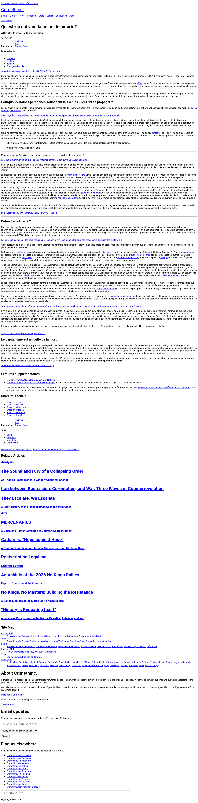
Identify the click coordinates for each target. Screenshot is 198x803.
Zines (9, 641)
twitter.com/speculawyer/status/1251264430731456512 (29, 213)
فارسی (176, 662)
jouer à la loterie (89, 192)
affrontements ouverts (108, 252)
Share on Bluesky (15, 404)
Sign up (5, 736)
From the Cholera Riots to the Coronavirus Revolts (31, 382)
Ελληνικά (88, 662)
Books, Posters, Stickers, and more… (24, 657)
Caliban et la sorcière (75, 174)
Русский (72, 662)
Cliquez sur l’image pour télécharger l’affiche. (23, 333)
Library (13, 15)
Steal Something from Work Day (95, 641)
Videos (41, 641)
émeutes (189, 252)
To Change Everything (69, 641)
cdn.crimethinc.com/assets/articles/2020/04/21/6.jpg (27, 365)
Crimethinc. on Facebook (19, 758)
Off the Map (152, 646)
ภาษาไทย (76, 665)
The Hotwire (50, 651)
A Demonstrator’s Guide (90, 636)
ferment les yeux (172, 275)
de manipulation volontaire (120, 296)
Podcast (5, 649)
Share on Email (14, 402)
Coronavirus (12, 442)
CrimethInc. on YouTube (18, 781)
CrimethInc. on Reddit (17, 784)
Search (50, 15)
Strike (9, 435)
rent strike (11, 440)
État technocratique (106, 288)
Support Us (6, 20)
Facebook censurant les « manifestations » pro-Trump (164, 387)
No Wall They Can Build (135, 646)
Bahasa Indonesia (132, 662)
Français (43, 662)
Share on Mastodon (16, 407)
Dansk (62, 665)
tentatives (157, 133)
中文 (121, 662)
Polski (80, 662)
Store (41, 15)
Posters (25, 641)
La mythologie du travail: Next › (64, 449)
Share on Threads (15, 410)
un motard (27, 257)
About (72, 15)
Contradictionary (43, 646)
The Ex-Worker (14, 651)
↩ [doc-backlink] (104, 390)
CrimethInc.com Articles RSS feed (23, 787)
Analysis (19, 41)
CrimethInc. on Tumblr (17, 768)
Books (4, 15)
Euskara (153, 662)
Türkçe (169, 662)
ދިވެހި (118, 665)
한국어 (25, 665)
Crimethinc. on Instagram (19, 760)
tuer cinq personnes (140, 255)
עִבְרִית (68, 665)
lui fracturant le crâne (128, 257)
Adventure (16, 636)
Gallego (124, 665)
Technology (72, 636)
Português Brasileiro (16, 66)
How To (56, 636)
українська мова (90, 665)
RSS (11, 633)
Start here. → (7, 704)
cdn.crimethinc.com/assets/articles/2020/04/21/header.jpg (30, 71)
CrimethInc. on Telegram (19, 774)
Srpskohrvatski (14, 665)
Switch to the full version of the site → (19, 3)
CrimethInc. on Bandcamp (19, 771)
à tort (75, 180)
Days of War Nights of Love (110, 646)
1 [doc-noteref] (42, 288)
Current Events (22, 46)
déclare (30, 275)
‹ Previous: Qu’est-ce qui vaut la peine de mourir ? (25, 449)
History (48, 636)
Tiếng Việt (104, 665)
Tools (21, 15)
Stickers (34, 641)
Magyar (161, 662)
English (10, 61)
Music (48, 641)
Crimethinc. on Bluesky (18, 763)
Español (18, 662)
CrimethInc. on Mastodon (19, 755)
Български (112, 662)
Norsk (141, 665)
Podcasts (31, 15)
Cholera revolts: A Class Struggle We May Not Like (31, 380)
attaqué (164, 257)
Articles (5, 633)
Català (113, 665)
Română (33, 665)
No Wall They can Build (32, 651)
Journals (17, 641)
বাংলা (46, 665)
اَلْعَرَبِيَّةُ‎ (41, 665)
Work (54, 646)
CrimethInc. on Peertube (18, 779)
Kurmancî (133, 665)
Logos (55, 641)
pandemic (11, 437)
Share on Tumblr (15, 415)
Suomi (97, 662)
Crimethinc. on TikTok (17, 776)
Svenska (54, 665)
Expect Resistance (67, 646)
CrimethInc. (12, 9)
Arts (17, 43)
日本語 (103, 662)
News (63, 636)
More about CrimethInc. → (14, 694)
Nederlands (185, 662)
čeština (145, 662)
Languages (61, 15)
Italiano (10, 63)
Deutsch (11, 58)
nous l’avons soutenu (68, 198)
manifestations (22, 252)
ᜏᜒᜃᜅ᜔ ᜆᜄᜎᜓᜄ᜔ (152, 665)
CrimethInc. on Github (17, 766)
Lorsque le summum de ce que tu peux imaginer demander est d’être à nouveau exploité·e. (45, 160)
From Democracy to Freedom (21, 646)
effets (139, 83)
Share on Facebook (16, 412)
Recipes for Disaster (86, 646)
